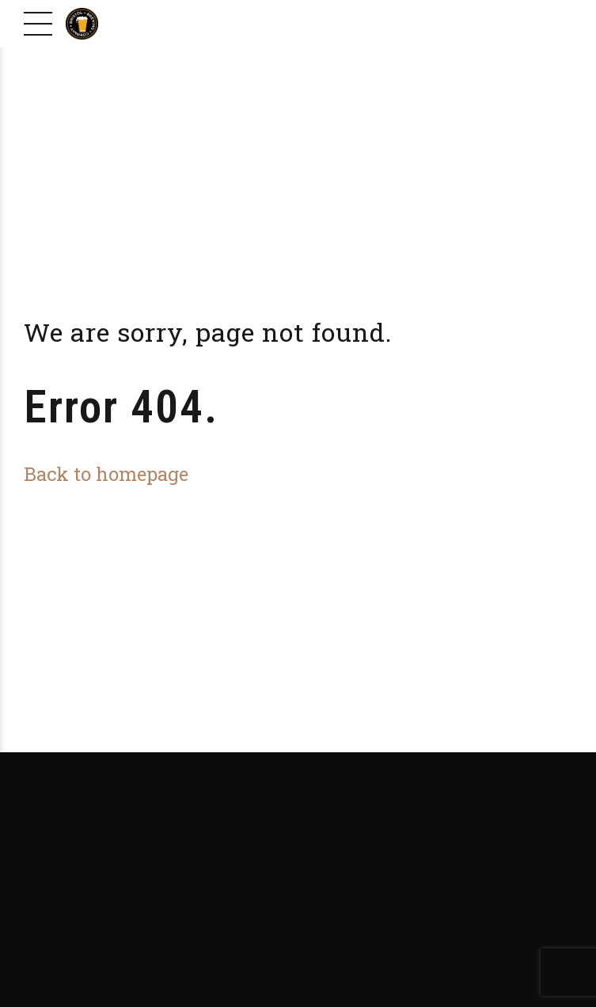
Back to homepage (106, 473)
